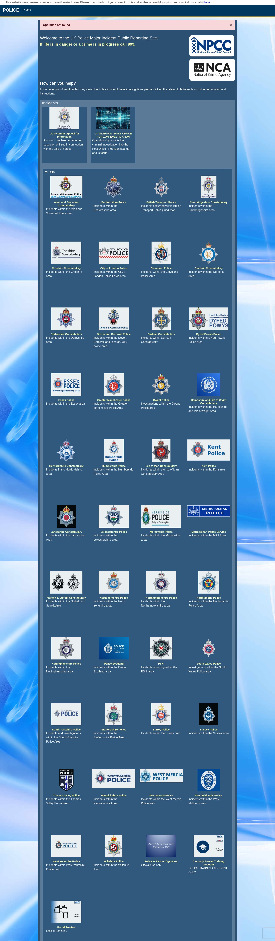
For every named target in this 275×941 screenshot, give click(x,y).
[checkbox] (4, 2)
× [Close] (231, 25)
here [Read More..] (207, 2)
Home (27, 9)
